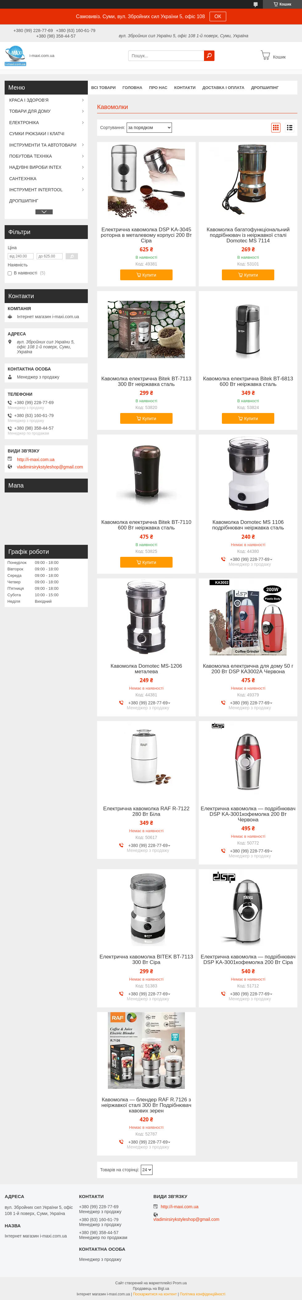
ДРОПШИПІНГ (265, 87)
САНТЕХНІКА (22, 178)
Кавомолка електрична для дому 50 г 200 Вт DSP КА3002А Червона (248, 668)
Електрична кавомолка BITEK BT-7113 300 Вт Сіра (146, 959)
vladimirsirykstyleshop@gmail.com (50, 466)
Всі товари (103, 87)
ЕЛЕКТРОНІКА (24, 122)
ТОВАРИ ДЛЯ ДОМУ (30, 111)
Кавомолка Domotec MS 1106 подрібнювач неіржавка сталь (248, 525)
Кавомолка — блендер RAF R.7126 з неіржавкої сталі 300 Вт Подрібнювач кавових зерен (146, 1105)
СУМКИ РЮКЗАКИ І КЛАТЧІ (36, 133)
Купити (149, 275)
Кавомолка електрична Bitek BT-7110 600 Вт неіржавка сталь (146, 525)
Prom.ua (180, 1283)
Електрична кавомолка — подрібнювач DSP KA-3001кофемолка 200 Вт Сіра (248, 959)
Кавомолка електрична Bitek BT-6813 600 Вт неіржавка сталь (248, 381)
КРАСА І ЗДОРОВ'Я (28, 100)
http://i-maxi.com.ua (36, 459)
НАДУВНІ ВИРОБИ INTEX (35, 167)
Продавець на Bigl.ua (151, 1288)
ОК (217, 16)
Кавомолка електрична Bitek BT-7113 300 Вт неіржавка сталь (146, 381)
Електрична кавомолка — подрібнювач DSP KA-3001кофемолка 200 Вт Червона (248, 814)
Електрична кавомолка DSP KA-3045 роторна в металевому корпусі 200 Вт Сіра (146, 235)
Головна (132, 87)
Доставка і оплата (223, 87)
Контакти (185, 87)
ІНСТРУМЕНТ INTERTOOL (36, 189)
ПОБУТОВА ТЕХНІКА (30, 156)
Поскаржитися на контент (155, 1294)
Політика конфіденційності (203, 1294)
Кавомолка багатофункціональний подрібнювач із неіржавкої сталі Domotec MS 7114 (248, 235)
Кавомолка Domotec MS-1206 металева (146, 668)
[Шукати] (209, 56)
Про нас (158, 87)
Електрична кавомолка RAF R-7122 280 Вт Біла (146, 811)
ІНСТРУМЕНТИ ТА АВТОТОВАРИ (42, 145)
